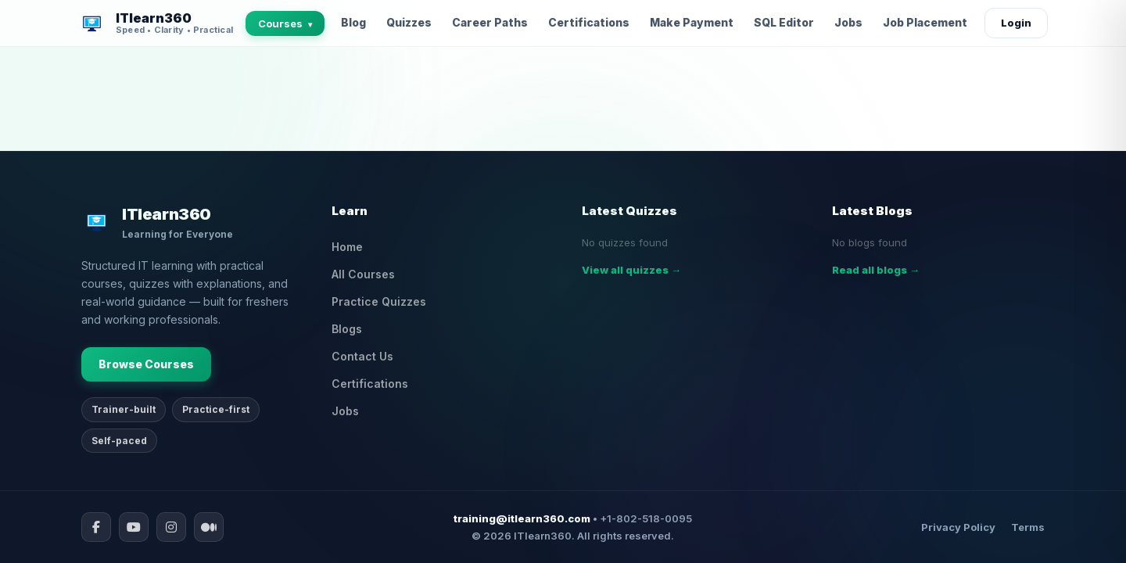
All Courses (363, 274)
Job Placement (925, 22)
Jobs (848, 22)
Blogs (347, 328)
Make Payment (691, 22)
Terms (1028, 527)
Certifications (588, 22)
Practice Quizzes (379, 301)
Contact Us (362, 356)
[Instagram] (171, 527)
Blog (353, 22)
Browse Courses (146, 364)
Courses (285, 23)
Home (347, 246)
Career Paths (490, 22)
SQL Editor (784, 22)
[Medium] (209, 527)
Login (1016, 22)
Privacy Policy (958, 527)
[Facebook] (96, 527)
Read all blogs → (876, 270)
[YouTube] (134, 527)
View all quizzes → (631, 270)
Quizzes (409, 22)
